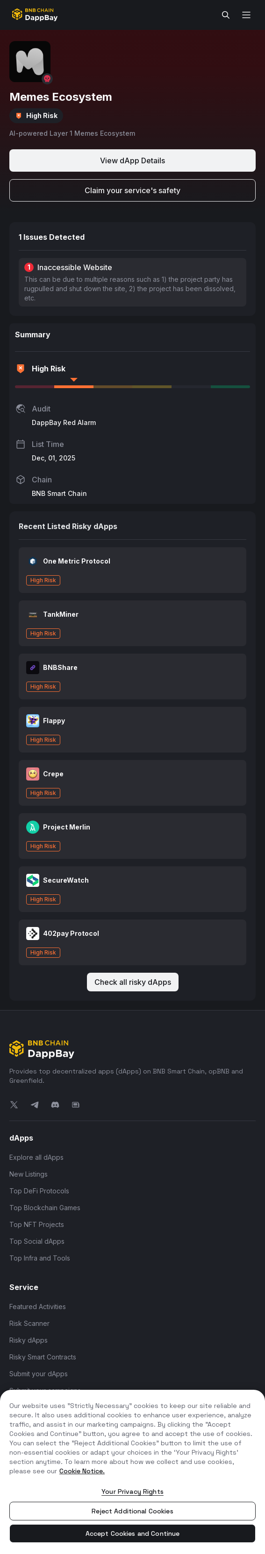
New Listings (28, 1174)
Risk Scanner (29, 1323)
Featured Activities (37, 1306)
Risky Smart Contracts (42, 1357)
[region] (132, 1472)
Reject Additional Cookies (132, 1511)
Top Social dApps (36, 1241)
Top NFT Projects (36, 1224)
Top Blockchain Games (44, 1208)
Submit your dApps (38, 1374)
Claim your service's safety (132, 190)
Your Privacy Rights (132, 1491)
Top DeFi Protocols (39, 1191)
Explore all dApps (36, 1157)
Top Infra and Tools (39, 1258)
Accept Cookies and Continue (133, 1533)
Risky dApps (28, 1340)
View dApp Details (132, 160)
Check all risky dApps (132, 982)
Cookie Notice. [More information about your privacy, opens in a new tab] (82, 1471)
